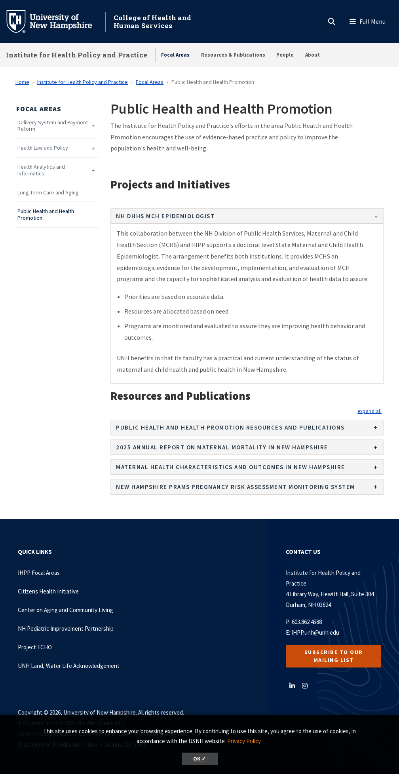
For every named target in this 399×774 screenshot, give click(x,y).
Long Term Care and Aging (48, 192)
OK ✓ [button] (199, 758)
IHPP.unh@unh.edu (315, 632)
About (312, 54)
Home (22, 82)
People (285, 54)
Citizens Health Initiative (48, 591)
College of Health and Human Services (152, 21)
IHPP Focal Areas (39, 572)
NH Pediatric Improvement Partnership (66, 628)
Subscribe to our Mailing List (333, 656)
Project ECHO (35, 647)
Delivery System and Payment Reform (52, 126)
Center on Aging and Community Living (65, 610)
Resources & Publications (233, 54)
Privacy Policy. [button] (244, 741)
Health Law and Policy (42, 148)
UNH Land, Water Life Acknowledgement (69, 665)
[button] (369, 411)
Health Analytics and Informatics (41, 170)
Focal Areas (175, 54)
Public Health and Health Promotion (45, 214)
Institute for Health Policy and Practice (76, 54)
